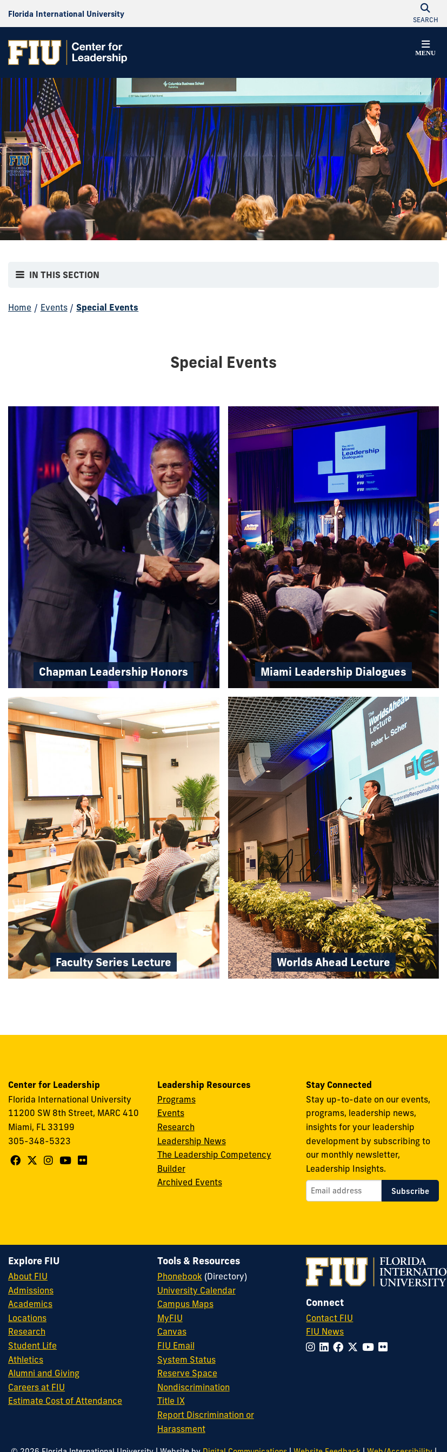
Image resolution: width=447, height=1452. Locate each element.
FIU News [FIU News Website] (325, 1331)
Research (176, 1126)
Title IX (171, 1400)
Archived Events (189, 1182)
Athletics (25, 1359)
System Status (186, 1359)
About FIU (28, 1276)
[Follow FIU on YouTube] (370, 1347)
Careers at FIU (36, 1387)
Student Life (32, 1345)
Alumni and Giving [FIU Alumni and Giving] (43, 1373)
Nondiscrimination (193, 1387)
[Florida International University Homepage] (66, 13)
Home (19, 307)
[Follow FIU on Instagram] (312, 1347)
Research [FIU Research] (26, 1331)
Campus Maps (185, 1303)
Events (54, 307)
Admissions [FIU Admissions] (31, 1290)
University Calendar (196, 1290)
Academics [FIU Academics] (30, 1303)
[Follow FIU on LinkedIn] (326, 1347)
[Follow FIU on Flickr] (385, 1347)
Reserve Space (187, 1373)
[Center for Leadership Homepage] (67, 52)
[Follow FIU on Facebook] (340, 1347)
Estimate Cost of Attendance (65, 1400)
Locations (27, 1317)
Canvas (171, 1331)
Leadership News (191, 1141)
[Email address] (344, 1191)
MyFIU (170, 1317)
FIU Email (176, 1345)
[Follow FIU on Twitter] (355, 1347)
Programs (176, 1099)
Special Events (107, 307)
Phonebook (179, 1276)
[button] (425, 50)
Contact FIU (329, 1317)
